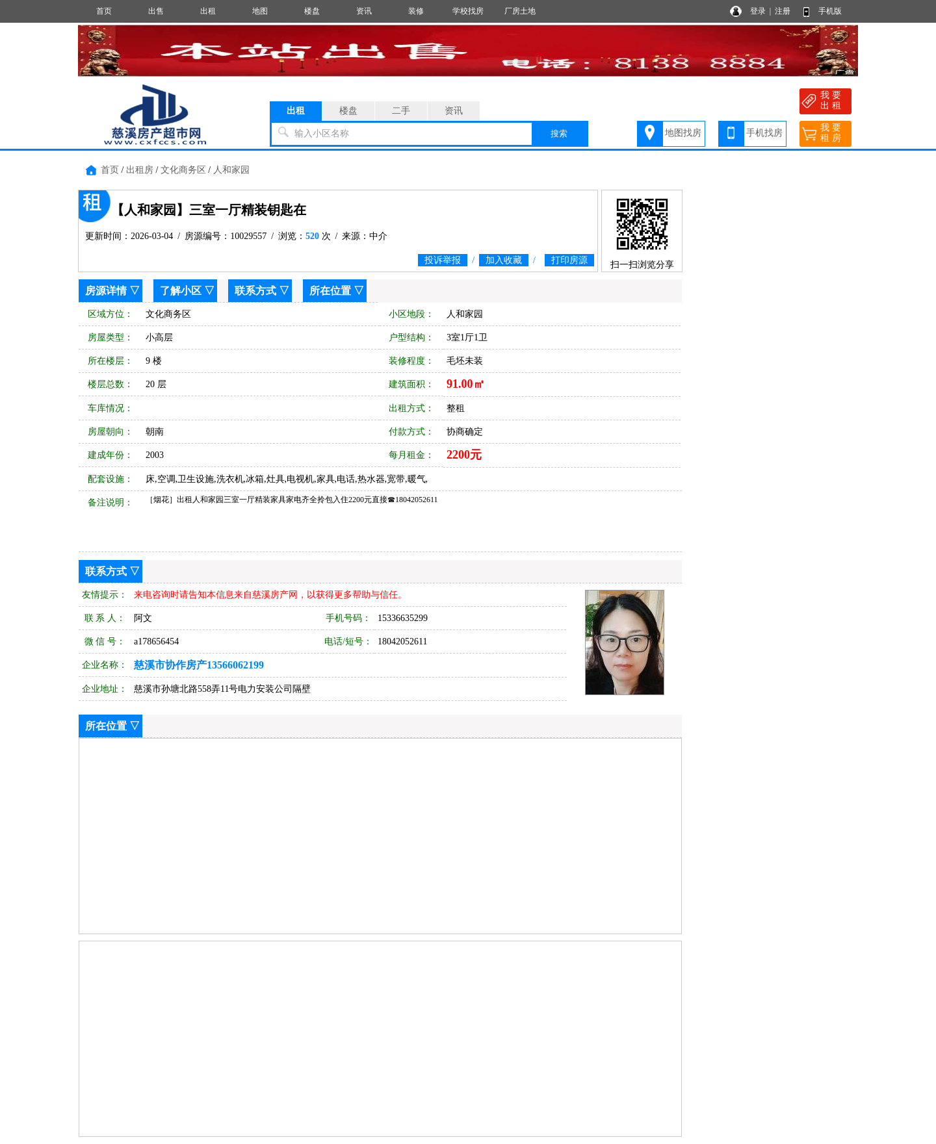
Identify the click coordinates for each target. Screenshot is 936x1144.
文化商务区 (183, 170)
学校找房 (468, 11)
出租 (208, 11)
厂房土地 (520, 11)
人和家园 (231, 170)
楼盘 (312, 11)
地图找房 (683, 133)
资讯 (364, 11)
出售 (156, 11)
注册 (782, 11)
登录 (758, 11)
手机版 (830, 11)
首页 (104, 11)
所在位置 (330, 290)
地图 (260, 11)
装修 (416, 11)
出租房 (139, 170)
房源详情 (106, 290)
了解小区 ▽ (187, 290)
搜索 (559, 133)
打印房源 (569, 260)
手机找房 (764, 133)
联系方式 (255, 290)
